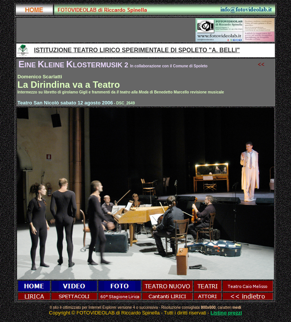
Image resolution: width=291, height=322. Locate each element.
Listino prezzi (226, 313)
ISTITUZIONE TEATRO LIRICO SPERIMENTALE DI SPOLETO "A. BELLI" (137, 50)
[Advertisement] (106, 30)
